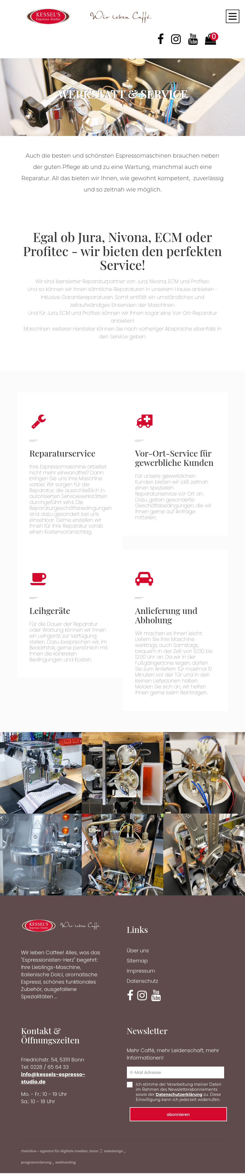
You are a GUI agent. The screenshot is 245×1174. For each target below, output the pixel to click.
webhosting (65, 1163)
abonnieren (178, 1115)
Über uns (138, 951)
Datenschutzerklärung (179, 1095)
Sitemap (137, 961)
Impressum (141, 971)
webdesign (113, 1151)
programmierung (36, 1163)
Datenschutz (142, 981)
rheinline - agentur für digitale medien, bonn (59, 1151)
